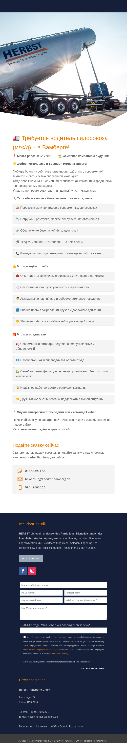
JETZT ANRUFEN (30, 558)
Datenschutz (26, 726)
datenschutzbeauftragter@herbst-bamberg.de (40, 649)
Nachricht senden (92, 668)
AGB (54, 726)
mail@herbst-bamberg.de (43, 716)
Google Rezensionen (72, 726)
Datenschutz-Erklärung (59, 654)
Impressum (42, 726)
